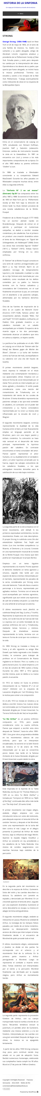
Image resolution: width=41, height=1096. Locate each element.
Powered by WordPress (29, 1092)
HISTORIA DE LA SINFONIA (20, 3)
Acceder (7, 1089)
